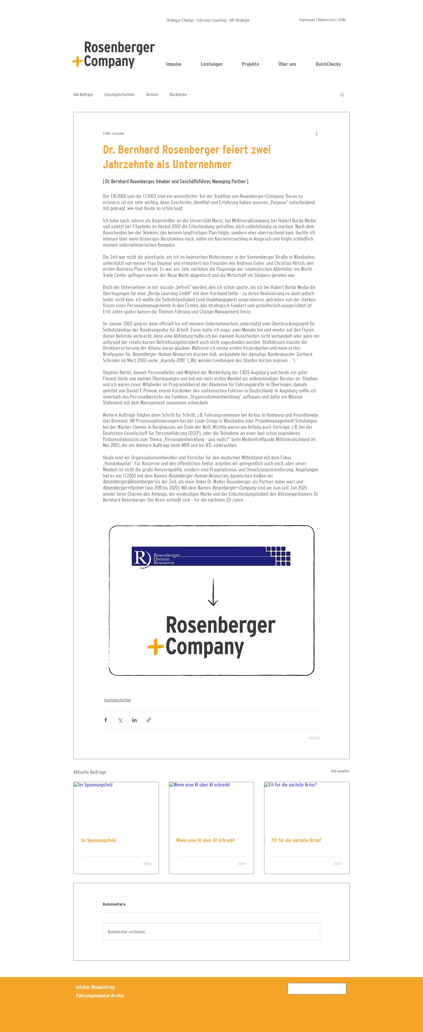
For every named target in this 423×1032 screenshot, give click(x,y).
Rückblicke (178, 94)
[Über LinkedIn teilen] (134, 720)
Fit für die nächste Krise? (296, 840)
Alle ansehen (340, 771)
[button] (333, 64)
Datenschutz (327, 19)
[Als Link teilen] (149, 720)
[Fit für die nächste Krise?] (306, 806)
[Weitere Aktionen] (316, 133)
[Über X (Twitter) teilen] (120, 720)
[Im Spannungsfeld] (116, 806)
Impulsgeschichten (119, 94)
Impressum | (308, 19)
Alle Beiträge (83, 94)
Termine (152, 94)
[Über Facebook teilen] (105, 720)
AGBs (342, 19)
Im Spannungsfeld (98, 840)
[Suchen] (316, 988)
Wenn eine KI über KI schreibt (205, 840)
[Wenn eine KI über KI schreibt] (211, 806)
